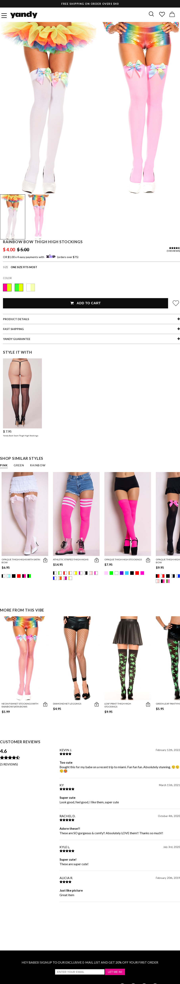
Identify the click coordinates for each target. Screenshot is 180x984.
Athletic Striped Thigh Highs (70, 559)
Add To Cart (85, 303)
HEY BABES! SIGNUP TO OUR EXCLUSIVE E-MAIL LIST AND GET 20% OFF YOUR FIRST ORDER (90, 962)
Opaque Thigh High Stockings (123, 559)
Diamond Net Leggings (67, 703)
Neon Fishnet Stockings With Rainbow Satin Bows (20, 705)
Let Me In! (115, 971)
